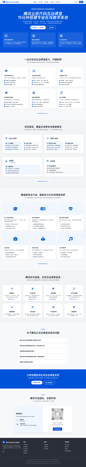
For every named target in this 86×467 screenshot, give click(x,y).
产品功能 (25, 444)
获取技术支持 (57, 429)
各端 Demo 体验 (74, 299)
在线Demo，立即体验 (38, 27)
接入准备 (67, 444)
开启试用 (51, 27)
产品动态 (46, 444)
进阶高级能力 (68, 451)
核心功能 (40, 2)
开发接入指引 (12, 299)
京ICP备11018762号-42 (55, 461)
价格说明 (25, 451)
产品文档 (76, 2)
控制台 (81, 2)
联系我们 (46, 446)
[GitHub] (3, 452)
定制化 (66, 449)
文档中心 (25, 453)
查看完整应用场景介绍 (43, 264)
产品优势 (52, 2)
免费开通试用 (36, 383)
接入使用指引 (49, 383)
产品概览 (35, 2)
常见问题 (57, 2)
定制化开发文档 (33, 299)
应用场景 (46, 2)
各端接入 (67, 446)
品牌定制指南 (53, 299)
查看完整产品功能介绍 (43, 114)
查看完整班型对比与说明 (43, 182)
